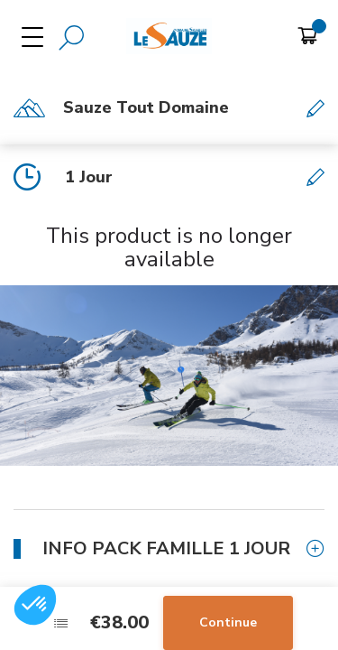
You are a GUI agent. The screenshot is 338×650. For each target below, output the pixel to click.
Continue (228, 622)
